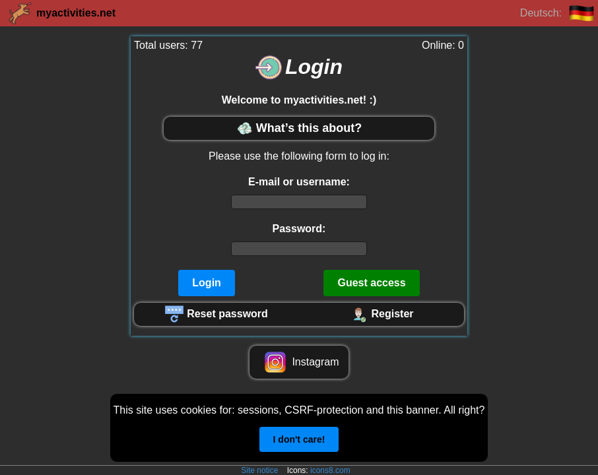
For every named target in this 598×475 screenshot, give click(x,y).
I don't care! (299, 439)
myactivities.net (61, 13)
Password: (299, 228)
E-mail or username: (299, 181)
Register (381, 314)
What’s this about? (299, 128)
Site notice (259, 470)
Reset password (216, 314)
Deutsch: (557, 13)
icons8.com (330, 470)
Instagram (299, 362)
